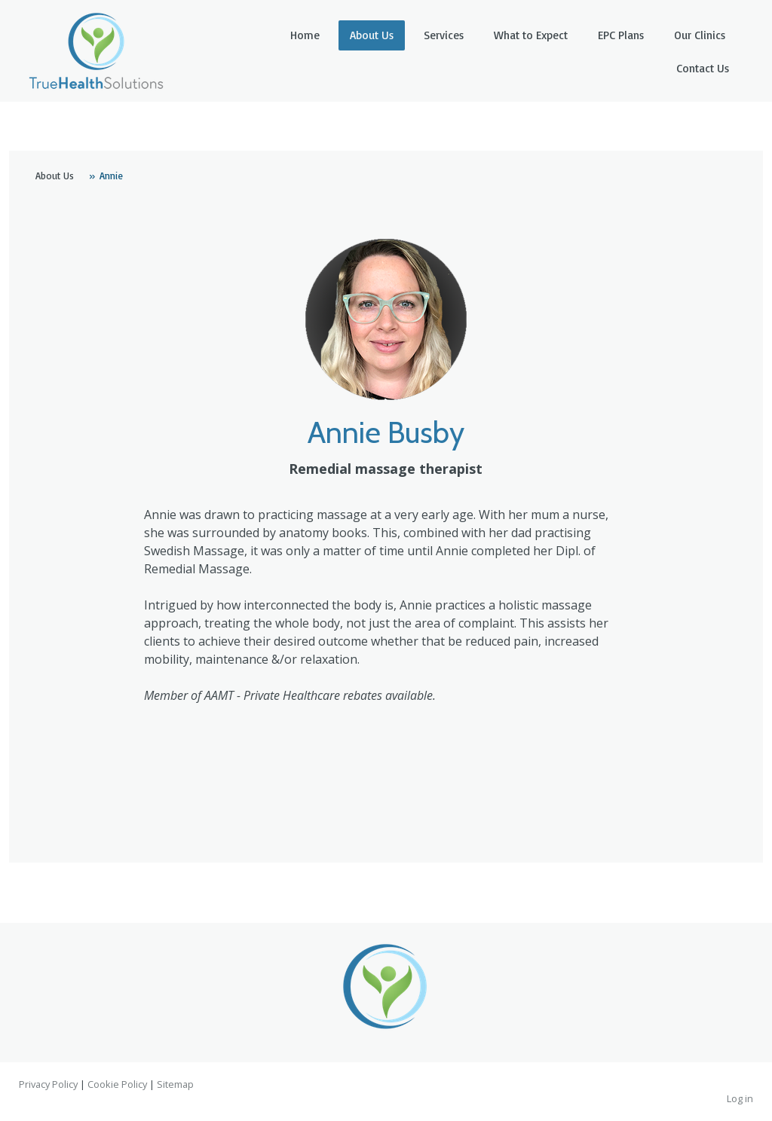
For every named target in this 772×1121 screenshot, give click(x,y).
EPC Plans (621, 35)
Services (444, 35)
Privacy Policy (48, 1084)
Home (305, 35)
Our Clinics (699, 35)
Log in (740, 1098)
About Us (372, 35)
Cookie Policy (117, 1084)
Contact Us (702, 68)
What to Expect (531, 35)
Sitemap (175, 1084)
